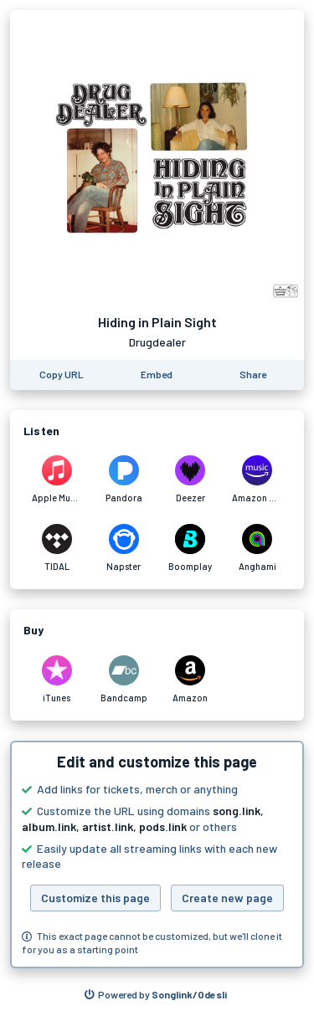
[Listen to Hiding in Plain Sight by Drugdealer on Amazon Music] (257, 479)
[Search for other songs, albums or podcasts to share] (156, 995)
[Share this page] (252, 375)
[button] (157, 854)
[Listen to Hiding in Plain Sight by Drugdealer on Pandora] (123, 479)
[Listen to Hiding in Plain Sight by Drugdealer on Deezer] (190, 479)
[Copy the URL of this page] (61, 375)
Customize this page (95, 897)
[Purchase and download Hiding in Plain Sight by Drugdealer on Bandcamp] (123, 679)
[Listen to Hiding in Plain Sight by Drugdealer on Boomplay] (190, 548)
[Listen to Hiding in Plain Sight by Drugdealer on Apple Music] (56, 479)
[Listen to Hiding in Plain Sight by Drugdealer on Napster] (123, 548)
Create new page (227, 897)
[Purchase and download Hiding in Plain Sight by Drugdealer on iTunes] (56, 679)
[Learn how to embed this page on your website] (157, 375)
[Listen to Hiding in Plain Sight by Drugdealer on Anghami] (257, 548)
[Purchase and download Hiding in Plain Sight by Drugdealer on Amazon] (190, 679)
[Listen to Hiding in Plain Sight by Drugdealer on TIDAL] (56, 548)
